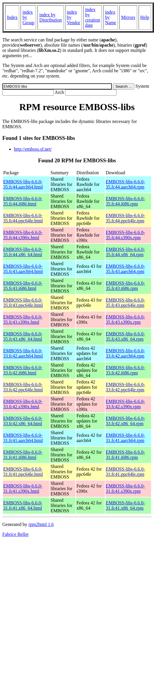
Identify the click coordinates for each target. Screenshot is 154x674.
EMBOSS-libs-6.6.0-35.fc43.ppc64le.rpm (125, 303)
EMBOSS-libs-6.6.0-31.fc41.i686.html (22, 455)
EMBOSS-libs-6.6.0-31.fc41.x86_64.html (22, 505)
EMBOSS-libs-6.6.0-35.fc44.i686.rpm (125, 201)
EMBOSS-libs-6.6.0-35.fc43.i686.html (22, 286)
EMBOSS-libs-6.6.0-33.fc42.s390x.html (22, 404)
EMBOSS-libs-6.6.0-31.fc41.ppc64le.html (23, 472)
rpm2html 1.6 (41, 524)
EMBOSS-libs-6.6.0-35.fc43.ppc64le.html (23, 303)
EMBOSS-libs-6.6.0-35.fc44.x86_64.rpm (125, 252)
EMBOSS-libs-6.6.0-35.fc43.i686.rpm (125, 286)
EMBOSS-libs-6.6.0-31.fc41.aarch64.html (23, 438)
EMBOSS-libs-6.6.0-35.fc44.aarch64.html (23, 184)
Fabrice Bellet (15, 534)
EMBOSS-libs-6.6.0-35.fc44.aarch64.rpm (125, 184)
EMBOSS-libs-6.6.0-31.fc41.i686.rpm (125, 455)
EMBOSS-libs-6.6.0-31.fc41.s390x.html (22, 488)
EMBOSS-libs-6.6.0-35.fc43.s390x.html (22, 319)
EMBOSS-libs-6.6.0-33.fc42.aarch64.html (23, 353)
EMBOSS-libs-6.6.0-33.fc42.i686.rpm (125, 370)
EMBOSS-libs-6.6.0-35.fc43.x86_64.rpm (125, 336)
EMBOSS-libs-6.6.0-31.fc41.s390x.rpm (125, 488)
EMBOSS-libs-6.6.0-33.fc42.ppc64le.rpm (125, 387)
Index (12, 17)
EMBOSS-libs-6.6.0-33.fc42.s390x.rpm (125, 404)
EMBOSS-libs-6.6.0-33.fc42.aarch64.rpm (125, 353)
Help (144, 17)
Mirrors (128, 17)
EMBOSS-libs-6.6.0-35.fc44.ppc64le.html (23, 218)
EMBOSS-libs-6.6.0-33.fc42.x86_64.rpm (125, 421)
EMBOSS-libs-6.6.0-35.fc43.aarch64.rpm (125, 269)
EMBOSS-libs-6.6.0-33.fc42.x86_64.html (22, 421)
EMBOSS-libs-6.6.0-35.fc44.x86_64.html (22, 252)
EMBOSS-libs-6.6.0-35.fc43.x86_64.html (22, 336)
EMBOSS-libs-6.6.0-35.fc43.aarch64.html (23, 269)
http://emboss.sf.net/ (33, 149)
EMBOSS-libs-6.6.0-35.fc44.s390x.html (22, 235)
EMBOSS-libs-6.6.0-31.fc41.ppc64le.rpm (125, 472)
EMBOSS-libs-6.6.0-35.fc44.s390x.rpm (125, 235)
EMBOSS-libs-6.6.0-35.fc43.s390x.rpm (125, 319)
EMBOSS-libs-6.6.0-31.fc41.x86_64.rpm (125, 505)
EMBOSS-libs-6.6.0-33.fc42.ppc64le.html (23, 387)
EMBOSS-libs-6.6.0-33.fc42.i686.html (22, 370)
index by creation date (92, 17)
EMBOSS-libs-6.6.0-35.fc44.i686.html (22, 201)
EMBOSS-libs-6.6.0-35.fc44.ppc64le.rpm (125, 218)
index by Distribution (50, 17)
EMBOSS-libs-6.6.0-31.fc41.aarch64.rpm (125, 438)
